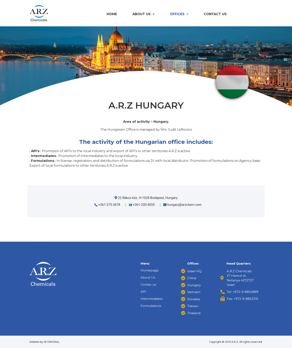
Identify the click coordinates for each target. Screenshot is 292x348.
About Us (143, 14)
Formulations (151, 306)
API (143, 292)
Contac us (148, 284)
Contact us (215, 14)
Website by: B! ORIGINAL (44, 341)
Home (112, 14)
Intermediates (151, 299)
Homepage (150, 270)
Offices (179, 14)
